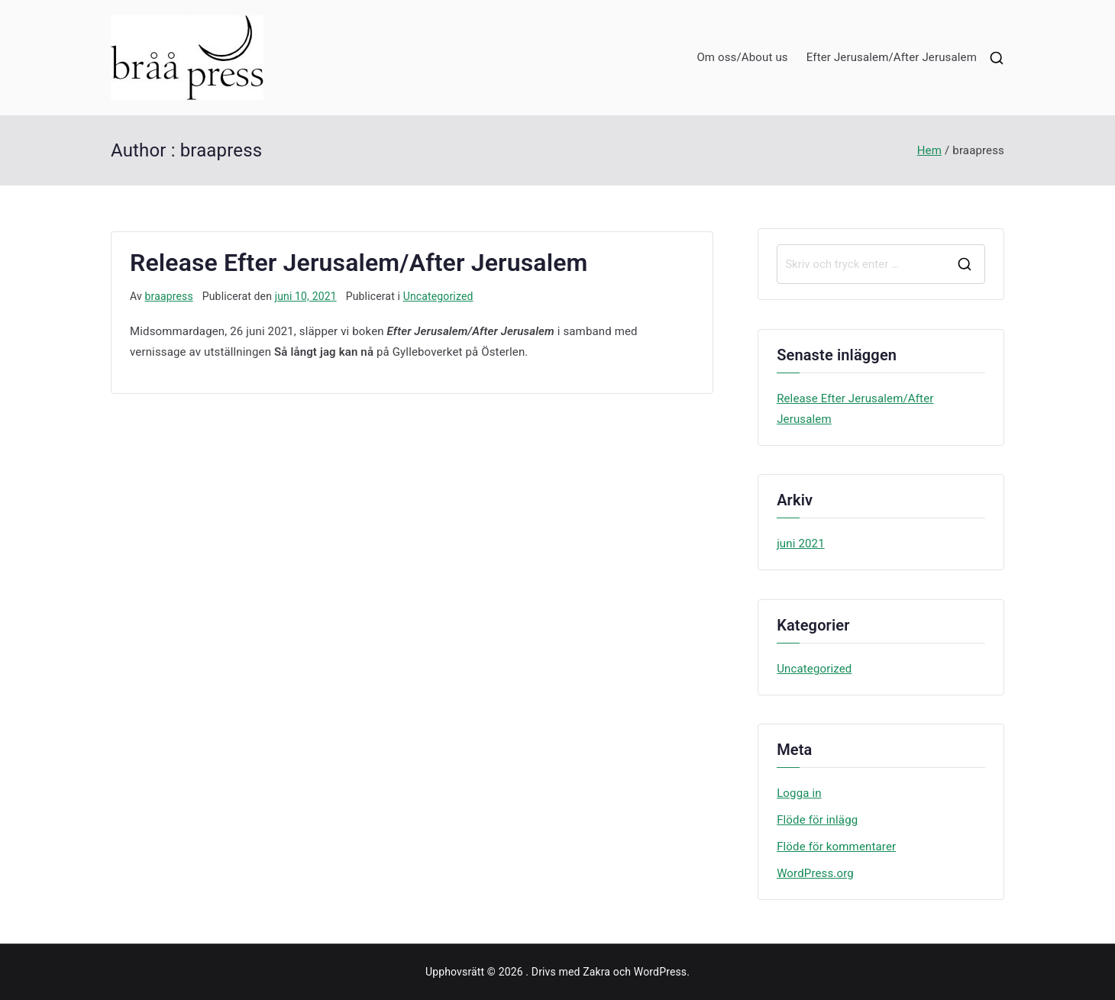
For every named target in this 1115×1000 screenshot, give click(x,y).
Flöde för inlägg (817, 820)
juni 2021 (801, 543)
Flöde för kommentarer (836, 846)
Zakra (596, 972)
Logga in (799, 793)
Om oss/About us (741, 57)
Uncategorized (438, 296)
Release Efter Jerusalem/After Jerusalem (358, 262)
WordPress (660, 972)
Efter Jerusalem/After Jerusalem (891, 57)
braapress (169, 296)
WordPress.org (815, 873)
